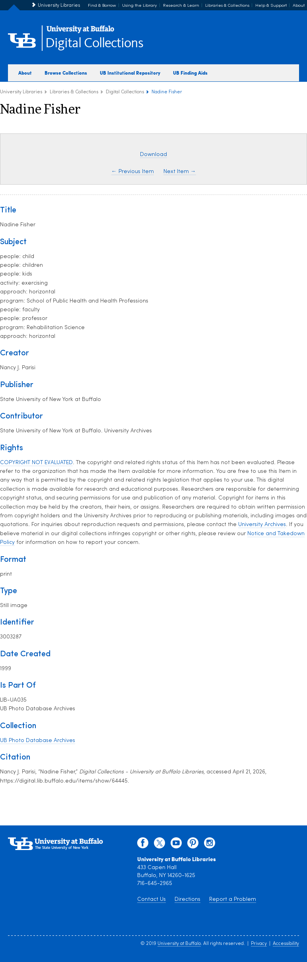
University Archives (262, 525)
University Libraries (59, 5)
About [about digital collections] (25, 72)
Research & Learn (181, 6)
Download (153, 155)
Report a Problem (232, 899)
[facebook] (142, 844)
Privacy (259, 943)
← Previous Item (132, 172)
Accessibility (286, 943)
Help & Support (271, 6)
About (299, 6)
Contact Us (151, 899)
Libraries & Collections (227, 6)
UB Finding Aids (190, 72)
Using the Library (139, 6)
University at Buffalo (179, 943)
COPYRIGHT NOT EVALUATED (36, 463)
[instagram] (209, 844)
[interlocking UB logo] (80, 32)
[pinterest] (192, 844)
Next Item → (179, 172)
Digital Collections (94, 43)
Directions (187, 899)
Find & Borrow (102, 6)
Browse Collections (66, 72)
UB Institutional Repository (130, 72)
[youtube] (176, 844)
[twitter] (159, 844)
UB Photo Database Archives (37, 741)
